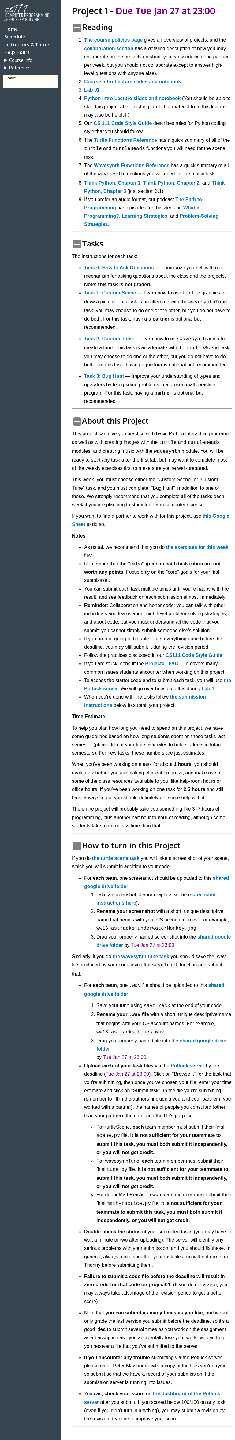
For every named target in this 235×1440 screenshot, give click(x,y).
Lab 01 (92, 89)
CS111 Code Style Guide (194, 655)
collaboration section (108, 48)
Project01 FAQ (161, 663)
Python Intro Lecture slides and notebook (132, 98)
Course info (20, 60)
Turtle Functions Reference (125, 140)
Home (11, 29)
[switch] (77, 28)
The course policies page (113, 40)
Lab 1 (208, 688)
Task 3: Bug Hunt (104, 376)
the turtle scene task (116, 858)
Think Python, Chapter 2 (171, 183)
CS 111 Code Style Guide (123, 123)
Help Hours (17, 52)
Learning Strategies (144, 216)
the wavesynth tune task (141, 956)
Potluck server (187, 1065)
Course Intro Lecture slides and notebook (132, 81)
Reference (20, 68)
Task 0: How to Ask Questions (119, 267)
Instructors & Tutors (27, 44)
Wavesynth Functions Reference (132, 165)
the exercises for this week (197, 547)
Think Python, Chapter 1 (112, 183)
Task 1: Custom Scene (110, 292)
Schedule (14, 36)
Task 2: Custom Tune (108, 338)
